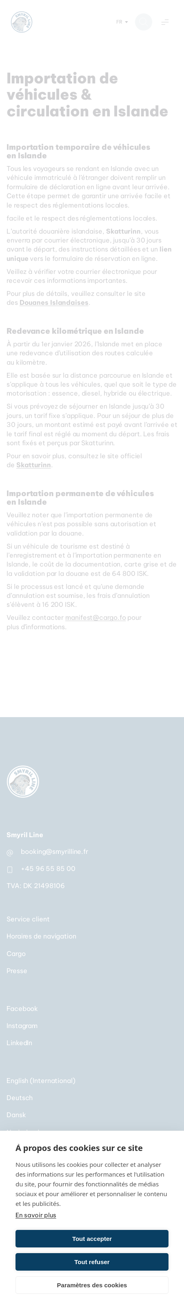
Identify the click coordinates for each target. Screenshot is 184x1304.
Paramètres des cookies (92, 1285)
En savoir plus (36, 1215)
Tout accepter (92, 1238)
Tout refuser (91, 1261)
